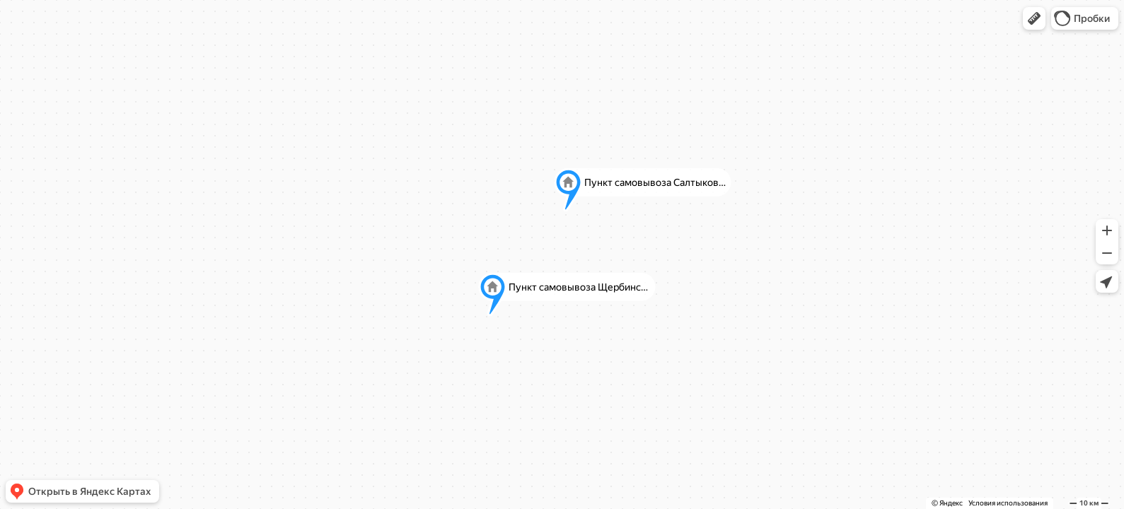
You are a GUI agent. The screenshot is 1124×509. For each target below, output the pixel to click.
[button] (1034, 18)
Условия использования (1008, 503)
